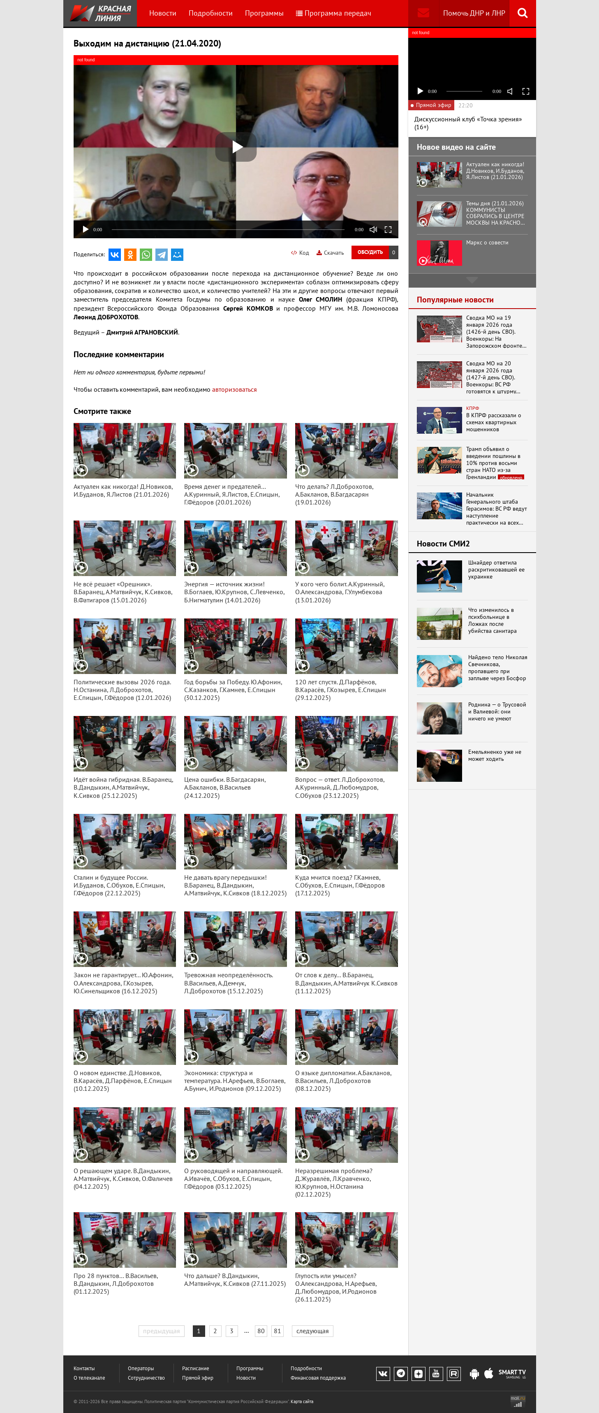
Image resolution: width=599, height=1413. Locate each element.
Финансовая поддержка (318, 1377)
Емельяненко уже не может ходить (494, 755)
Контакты (84, 1368)
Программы (264, 13)
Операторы (141, 1368)
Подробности (211, 13)
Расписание (195, 1368)
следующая (312, 1331)
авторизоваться (234, 389)
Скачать (330, 252)
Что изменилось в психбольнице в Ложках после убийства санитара (492, 620)
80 (261, 1331)
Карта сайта (302, 1401)
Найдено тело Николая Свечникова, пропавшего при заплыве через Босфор (497, 667)
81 (277, 1331)
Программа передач (333, 13)
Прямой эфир (197, 1377)
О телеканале (89, 1377)
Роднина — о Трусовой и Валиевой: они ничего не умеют (497, 711)
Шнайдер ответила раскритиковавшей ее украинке (496, 569)
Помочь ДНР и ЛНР (474, 13)
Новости (162, 13)
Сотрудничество (146, 1377)
